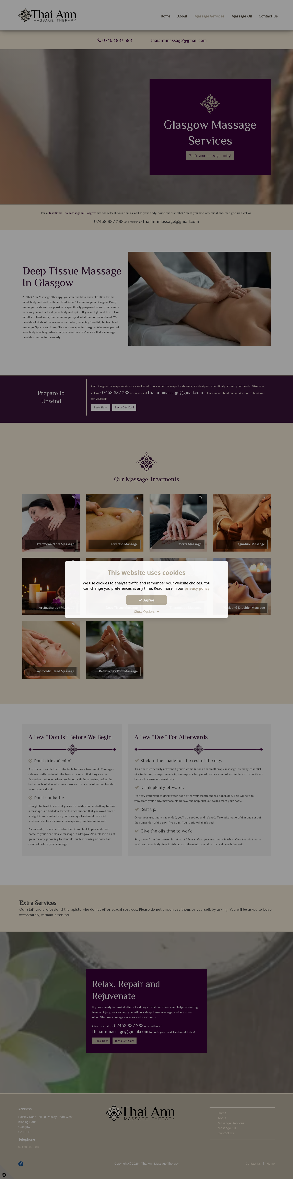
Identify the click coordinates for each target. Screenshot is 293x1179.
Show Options (146, 611)
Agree (146, 600)
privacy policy (197, 588)
